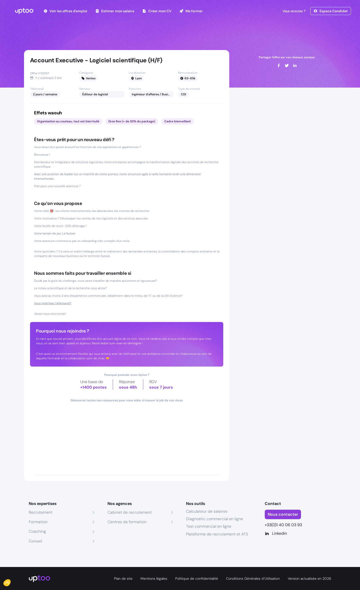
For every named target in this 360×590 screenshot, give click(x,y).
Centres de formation (127, 521)
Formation (38, 521)
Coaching (37, 531)
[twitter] (287, 66)
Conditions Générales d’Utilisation (253, 578)
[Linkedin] (298, 533)
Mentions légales (153, 578)
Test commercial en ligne (208, 526)
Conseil (35, 541)
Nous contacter (283, 514)
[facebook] (279, 66)
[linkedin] (295, 66)
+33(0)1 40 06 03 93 (283, 524)
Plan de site (123, 578)
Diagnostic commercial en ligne (214, 518)
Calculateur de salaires (207, 511)
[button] (10, 581)
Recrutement (40, 512)
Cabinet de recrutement (130, 512)
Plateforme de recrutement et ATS (217, 534)
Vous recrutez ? (294, 11)
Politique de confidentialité (196, 578)
